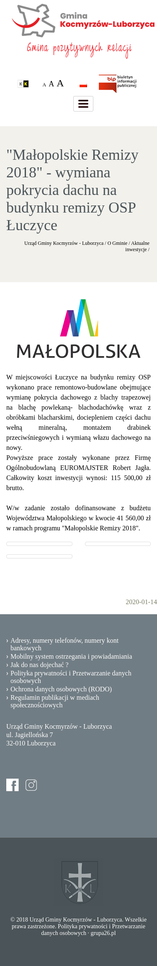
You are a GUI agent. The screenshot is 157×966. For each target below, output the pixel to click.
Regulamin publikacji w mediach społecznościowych (54, 701)
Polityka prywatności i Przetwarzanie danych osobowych (70, 677)
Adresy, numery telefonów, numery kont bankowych (64, 644)
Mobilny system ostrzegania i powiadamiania (71, 656)
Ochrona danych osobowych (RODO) (61, 689)
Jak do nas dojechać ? (39, 664)
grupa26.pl (103, 933)
